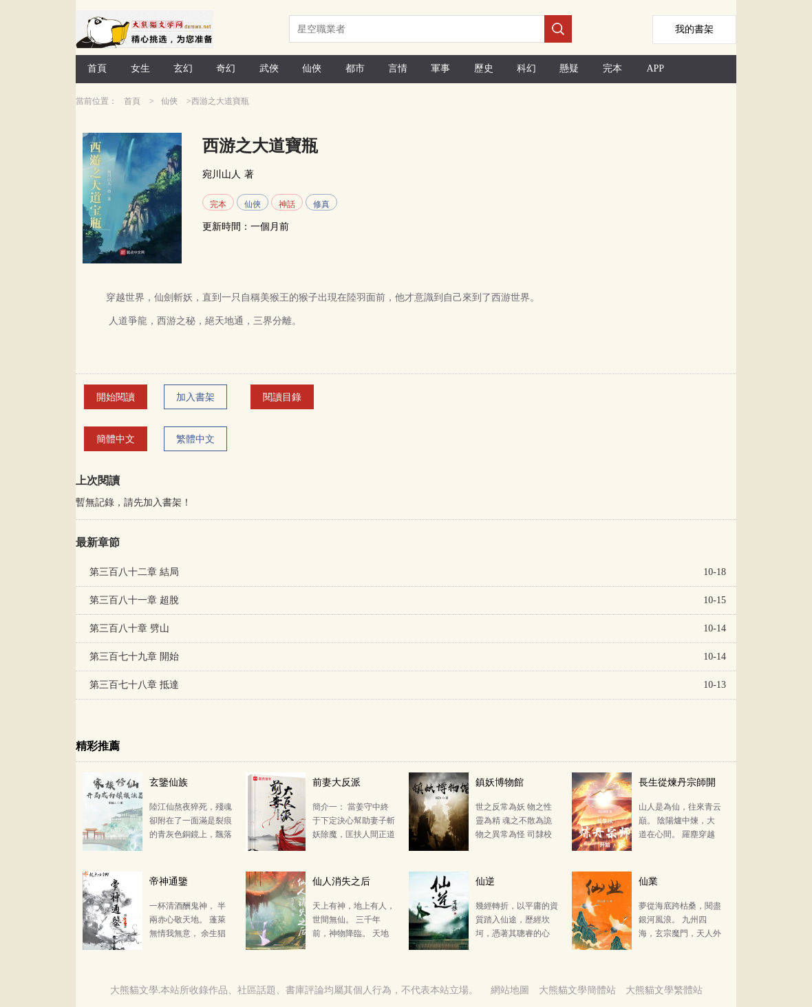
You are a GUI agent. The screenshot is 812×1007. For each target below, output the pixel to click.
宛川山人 (221, 174)
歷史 (483, 68)
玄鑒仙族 (168, 782)
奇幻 (225, 68)
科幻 (526, 68)
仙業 (648, 881)
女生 (140, 68)
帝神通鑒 (168, 881)
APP (655, 68)
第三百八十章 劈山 (129, 628)
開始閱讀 (115, 397)
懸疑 (569, 68)
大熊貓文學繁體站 (664, 990)
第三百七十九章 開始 (134, 656)
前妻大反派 (336, 782)
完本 (612, 68)
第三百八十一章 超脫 (134, 600)
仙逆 (485, 881)
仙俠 (311, 68)
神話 (287, 204)
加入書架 (195, 397)
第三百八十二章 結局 (134, 572)
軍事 (440, 68)
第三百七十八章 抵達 (134, 685)
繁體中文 (195, 439)
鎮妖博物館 (500, 782)
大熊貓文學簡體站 (577, 990)
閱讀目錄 (282, 397)
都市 (355, 68)
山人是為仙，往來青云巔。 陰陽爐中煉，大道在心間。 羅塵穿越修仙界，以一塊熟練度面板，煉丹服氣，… (680, 834)
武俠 (269, 68)
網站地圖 (510, 990)
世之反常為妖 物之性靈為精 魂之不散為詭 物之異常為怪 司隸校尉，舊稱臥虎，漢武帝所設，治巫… (517, 834)
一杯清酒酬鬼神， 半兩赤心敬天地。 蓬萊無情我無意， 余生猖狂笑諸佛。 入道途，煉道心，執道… (187, 933)
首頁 (97, 68)
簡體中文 (115, 439)
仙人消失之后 (341, 881)
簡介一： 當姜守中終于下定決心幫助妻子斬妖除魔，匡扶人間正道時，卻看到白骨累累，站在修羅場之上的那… (353, 834)
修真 (321, 204)
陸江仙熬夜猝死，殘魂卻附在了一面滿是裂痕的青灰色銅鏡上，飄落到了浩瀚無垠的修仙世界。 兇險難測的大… (190, 834)
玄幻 (183, 68)
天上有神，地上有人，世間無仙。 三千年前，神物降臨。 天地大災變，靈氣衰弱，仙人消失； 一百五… (353, 933)
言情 (397, 68)
